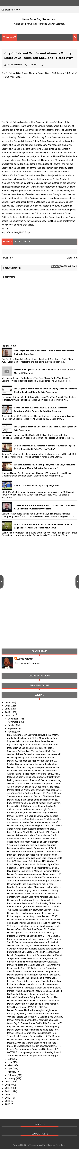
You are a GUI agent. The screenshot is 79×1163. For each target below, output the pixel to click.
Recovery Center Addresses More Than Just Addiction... (34, 981)
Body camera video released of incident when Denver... (34, 803)
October (12, 725)
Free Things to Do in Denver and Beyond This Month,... (33, 735)
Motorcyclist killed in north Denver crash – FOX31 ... (32, 848)
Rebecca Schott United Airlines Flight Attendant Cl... (32, 806)
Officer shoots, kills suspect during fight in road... (31, 884)
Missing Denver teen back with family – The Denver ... (33, 936)
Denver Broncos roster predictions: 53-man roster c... (33, 1003)
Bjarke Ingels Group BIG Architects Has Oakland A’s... (32, 968)
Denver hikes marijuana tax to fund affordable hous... (32, 799)
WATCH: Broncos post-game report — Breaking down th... (35, 1052)
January (12, 1078)
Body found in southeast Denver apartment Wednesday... (34, 939)
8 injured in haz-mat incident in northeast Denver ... (31, 741)
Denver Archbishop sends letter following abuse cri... (33, 1020)
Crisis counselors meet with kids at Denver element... (33, 841)
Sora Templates (32, 1145)
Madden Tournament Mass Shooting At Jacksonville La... (34, 887)
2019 (8, 712)
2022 (8, 702)
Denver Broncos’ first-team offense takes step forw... (33, 1029)
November (13, 722)
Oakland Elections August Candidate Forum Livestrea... (33, 945)
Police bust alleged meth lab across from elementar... (33, 984)
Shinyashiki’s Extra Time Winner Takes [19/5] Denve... (33, 751)
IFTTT (8, 228)
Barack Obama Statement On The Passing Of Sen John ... (35, 903)
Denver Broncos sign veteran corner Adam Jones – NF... (34, 874)
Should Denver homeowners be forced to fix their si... (33, 942)
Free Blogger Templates (54, 1145)
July (10, 1059)
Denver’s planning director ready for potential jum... (31, 757)
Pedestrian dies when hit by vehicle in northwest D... (32, 770)
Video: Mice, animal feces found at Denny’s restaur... (32, 838)
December (13, 718)
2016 (8, 1084)
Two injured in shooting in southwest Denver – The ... (33, 910)
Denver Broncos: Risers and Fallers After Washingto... (33, 893)
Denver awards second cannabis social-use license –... (34, 919)
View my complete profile (27, 663)
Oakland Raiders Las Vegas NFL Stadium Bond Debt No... (35, 1016)
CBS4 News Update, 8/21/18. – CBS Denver (29, 1007)
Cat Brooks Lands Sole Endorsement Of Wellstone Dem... (35, 819)
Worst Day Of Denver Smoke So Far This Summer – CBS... (35, 1023)
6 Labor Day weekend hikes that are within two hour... (33, 764)
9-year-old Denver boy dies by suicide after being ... (32, 845)
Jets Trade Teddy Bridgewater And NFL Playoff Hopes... (34, 793)
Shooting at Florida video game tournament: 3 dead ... (33, 867)
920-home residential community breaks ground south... (34, 926)
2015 (8, 1088)
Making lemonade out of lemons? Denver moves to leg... (34, 780)
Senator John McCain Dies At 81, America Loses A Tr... (33, 897)
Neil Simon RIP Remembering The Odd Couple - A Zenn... (35, 851)
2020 (8, 709)
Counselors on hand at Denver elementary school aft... (33, 822)
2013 (8, 1094)
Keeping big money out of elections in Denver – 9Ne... (33, 1013)
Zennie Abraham (25, 658)
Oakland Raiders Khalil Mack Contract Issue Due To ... (33, 835)
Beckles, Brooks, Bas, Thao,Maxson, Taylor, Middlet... (33, 812)
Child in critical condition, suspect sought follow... (31, 809)
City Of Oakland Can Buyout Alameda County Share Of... (34, 971)
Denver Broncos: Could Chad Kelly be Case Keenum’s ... (34, 1039)
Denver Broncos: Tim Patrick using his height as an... (32, 1010)
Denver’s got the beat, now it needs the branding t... (32, 932)
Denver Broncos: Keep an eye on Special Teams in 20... (34, 1000)
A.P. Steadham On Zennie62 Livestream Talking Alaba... (33, 786)
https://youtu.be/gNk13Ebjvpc (16, 232)
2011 (8, 1101)
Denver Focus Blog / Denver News (39, 19)
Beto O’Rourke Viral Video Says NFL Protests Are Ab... (33, 952)
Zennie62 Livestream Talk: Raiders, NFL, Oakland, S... (33, 861)
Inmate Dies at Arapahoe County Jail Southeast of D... (33, 1049)
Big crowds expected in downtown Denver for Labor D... (34, 744)
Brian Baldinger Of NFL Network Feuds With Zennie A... (34, 832)
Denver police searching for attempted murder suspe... (33, 767)
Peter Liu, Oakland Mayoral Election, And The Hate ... (32, 1042)
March (11, 1071)
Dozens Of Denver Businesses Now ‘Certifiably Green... (34, 777)
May (10, 1065)
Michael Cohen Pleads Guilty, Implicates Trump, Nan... (33, 997)
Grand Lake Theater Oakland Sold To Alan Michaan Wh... (34, 923)
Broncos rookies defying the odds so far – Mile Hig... (33, 890)
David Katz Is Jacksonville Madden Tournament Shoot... (34, 871)
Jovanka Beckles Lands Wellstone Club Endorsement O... (35, 858)
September (13, 728)
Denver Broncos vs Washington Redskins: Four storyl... (34, 974)
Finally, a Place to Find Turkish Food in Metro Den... (32, 978)
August (11, 731)
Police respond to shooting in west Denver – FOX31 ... (33, 916)
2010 (8, 1104)
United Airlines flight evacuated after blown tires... (31, 829)
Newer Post (7, 257)
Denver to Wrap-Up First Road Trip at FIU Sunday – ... (33, 929)
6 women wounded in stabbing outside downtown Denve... (35, 948)
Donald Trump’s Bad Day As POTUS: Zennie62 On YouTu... (35, 991)
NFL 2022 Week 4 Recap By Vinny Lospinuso (36, 485)
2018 (8, 715)
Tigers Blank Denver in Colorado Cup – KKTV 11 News (33, 1036)
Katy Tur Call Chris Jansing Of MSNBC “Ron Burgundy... (33, 1026)
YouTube (26, 241)
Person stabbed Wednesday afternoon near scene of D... (35, 790)
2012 (8, 1097)
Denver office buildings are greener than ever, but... (31, 913)
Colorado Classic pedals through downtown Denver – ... (34, 1046)
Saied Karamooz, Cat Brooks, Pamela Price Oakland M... (34, 906)
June (10, 1062)
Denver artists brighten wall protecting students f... (32, 900)
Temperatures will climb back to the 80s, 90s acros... (32, 958)
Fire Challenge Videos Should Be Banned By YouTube (33, 864)
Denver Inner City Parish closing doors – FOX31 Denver (34, 825)
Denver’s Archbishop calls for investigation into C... (32, 760)
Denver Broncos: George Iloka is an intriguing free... (32, 1033)
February (12, 1075)
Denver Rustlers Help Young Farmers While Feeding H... (34, 816)
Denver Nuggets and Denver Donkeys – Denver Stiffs (33, 965)
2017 (8, 1081)
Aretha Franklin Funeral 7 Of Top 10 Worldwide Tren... (33, 738)
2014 (8, 1091)
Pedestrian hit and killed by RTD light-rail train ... (30, 748)
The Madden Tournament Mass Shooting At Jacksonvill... (34, 880)
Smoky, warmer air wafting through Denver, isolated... (32, 961)
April (10, 1068)
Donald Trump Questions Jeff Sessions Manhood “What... (35, 955)
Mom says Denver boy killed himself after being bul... (33, 854)
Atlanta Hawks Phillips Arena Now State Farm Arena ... (33, 773)
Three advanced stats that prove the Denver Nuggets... (33, 1055)
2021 (8, 705)
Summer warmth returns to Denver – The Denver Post (33, 796)
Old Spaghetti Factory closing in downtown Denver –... (33, 994)
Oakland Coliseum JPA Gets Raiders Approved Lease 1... (35, 783)
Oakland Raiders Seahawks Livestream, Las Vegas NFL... (35, 754)
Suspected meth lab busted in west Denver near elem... (34, 987)
